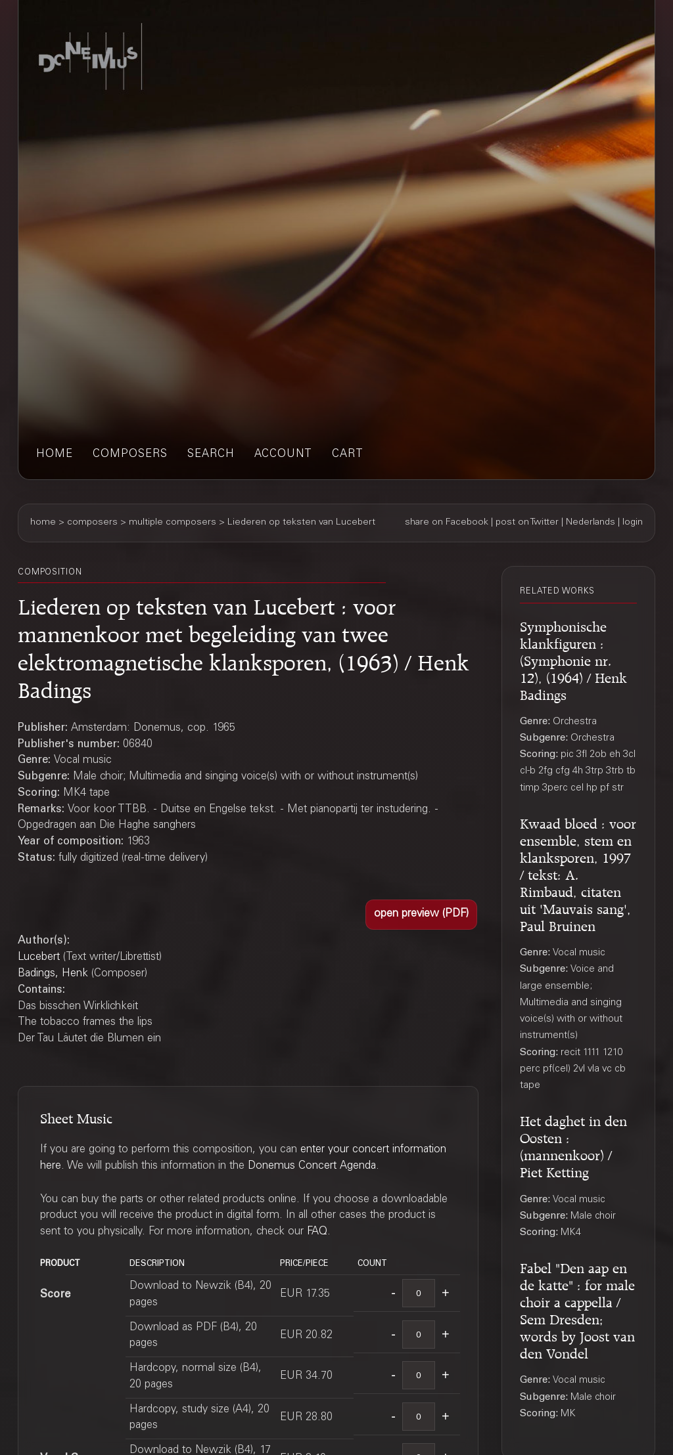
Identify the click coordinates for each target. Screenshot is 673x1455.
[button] (421, 915)
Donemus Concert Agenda (312, 1166)
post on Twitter (527, 522)
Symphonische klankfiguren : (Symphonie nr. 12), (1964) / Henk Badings (573, 659)
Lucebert (39, 957)
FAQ (317, 1232)
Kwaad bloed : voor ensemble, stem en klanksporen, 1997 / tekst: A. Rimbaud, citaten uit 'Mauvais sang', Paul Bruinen (578, 873)
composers (130, 454)
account (283, 454)
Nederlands (590, 522)
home (54, 454)
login (632, 522)
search (211, 454)
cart (347, 454)
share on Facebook (446, 522)
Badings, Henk (53, 974)
